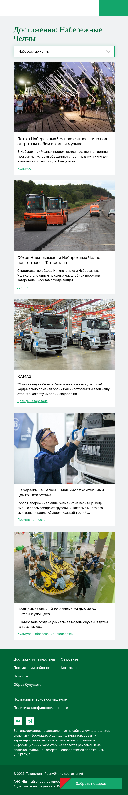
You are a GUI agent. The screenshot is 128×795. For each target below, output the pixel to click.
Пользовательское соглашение (40, 699)
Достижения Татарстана (34, 659)
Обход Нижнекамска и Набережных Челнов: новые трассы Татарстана (60, 260)
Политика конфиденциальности (41, 708)
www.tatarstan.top (96, 731)
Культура (24, 168)
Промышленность (31, 519)
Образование (44, 633)
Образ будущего (28, 684)
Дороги (23, 287)
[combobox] (64, 51)
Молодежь (64, 633)
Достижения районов (32, 668)
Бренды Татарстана (32, 401)
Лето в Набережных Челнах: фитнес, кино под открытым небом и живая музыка (62, 141)
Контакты (69, 668)
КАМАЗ (24, 376)
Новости (21, 676)
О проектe (69, 659)
